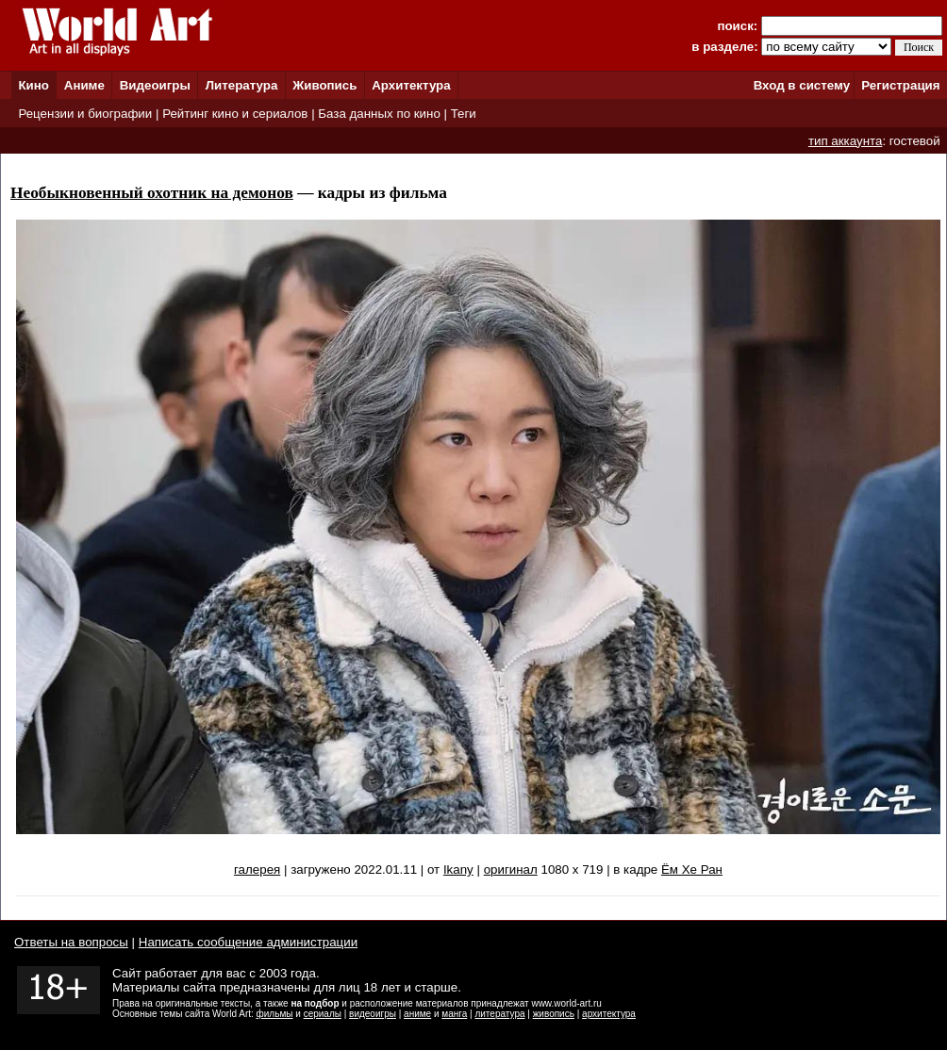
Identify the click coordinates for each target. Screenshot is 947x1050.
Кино (33, 85)
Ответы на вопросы (71, 942)
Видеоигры (155, 85)
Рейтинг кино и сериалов (234, 114)
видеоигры (372, 1014)
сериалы (322, 1014)
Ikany (458, 869)
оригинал (511, 869)
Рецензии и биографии (85, 114)
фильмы (275, 1014)
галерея (257, 869)
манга (454, 1014)
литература (499, 1014)
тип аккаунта (845, 141)
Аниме (84, 85)
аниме (417, 1014)
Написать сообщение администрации (248, 942)
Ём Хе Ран (692, 869)
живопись (553, 1014)
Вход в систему (802, 85)
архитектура (609, 1014)
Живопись (324, 85)
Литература (242, 85)
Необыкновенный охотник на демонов (151, 193)
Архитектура (411, 85)
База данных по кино (379, 114)
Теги (463, 114)
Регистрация (900, 85)
